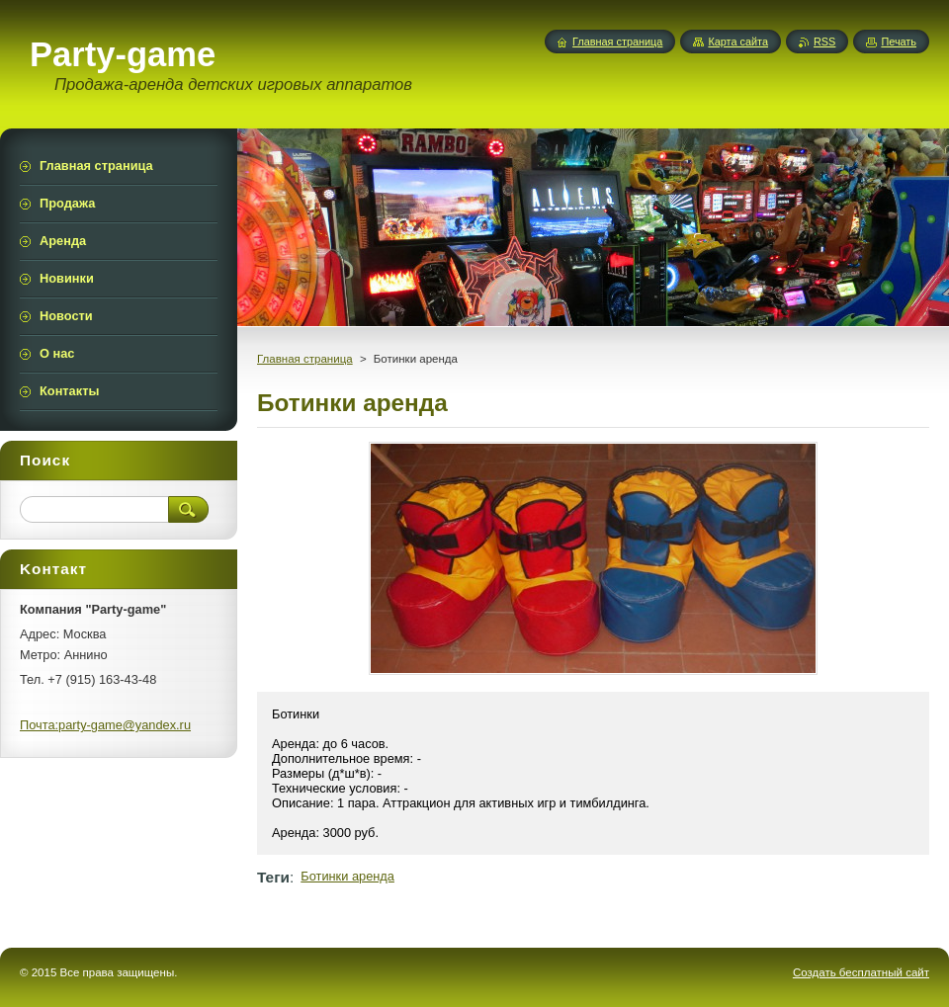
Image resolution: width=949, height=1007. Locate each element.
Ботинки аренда (347, 876)
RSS (824, 41)
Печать (898, 41)
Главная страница (305, 359)
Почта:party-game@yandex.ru (105, 724)
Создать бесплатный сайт (861, 972)
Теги (273, 877)
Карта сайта (738, 41)
